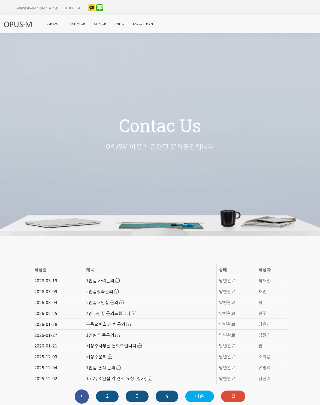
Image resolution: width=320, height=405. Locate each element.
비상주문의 (99, 356)
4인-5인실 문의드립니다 (111, 313)
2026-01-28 (45, 324)
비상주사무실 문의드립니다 (114, 345)
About (54, 24)
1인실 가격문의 (103, 280)
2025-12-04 (45, 367)
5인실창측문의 (102, 291)
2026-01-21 (45, 345)
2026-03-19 (45, 280)
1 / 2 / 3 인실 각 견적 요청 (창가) (119, 378)
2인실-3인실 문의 (105, 302)
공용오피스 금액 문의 (108, 324)
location (143, 24)
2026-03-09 (45, 291)
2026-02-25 (45, 313)
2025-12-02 (45, 378)
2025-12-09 (45, 356)
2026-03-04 (45, 302)
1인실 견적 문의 (103, 367)
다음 (199, 396)
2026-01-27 (45, 335)
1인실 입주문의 (103, 335)
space (100, 24)
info (120, 24)
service (78, 24)
